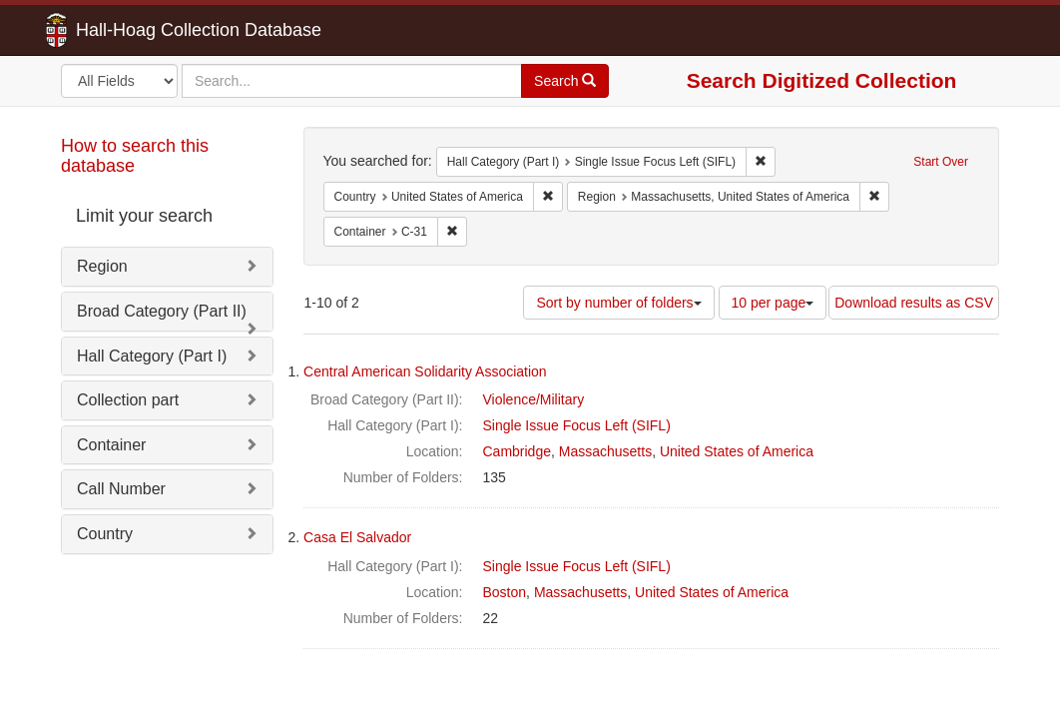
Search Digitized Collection (822, 80)
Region (102, 266)
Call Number (121, 488)
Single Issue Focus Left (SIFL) (577, 425)
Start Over (940, 162)
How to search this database (135, 156)
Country (105, 533)
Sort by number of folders (618, 303)
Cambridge (517, 451)
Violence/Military (534, 399)
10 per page (773, 303)
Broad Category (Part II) (162, 311)
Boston (505, 592)
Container (111, 444)
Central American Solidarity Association (425, 371)
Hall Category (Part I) (152, 356)
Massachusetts (605, 451)
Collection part (128, 399)
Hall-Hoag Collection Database (136, 30)
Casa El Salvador (357, 537)
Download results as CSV (913, 303)
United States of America (736, 451)
